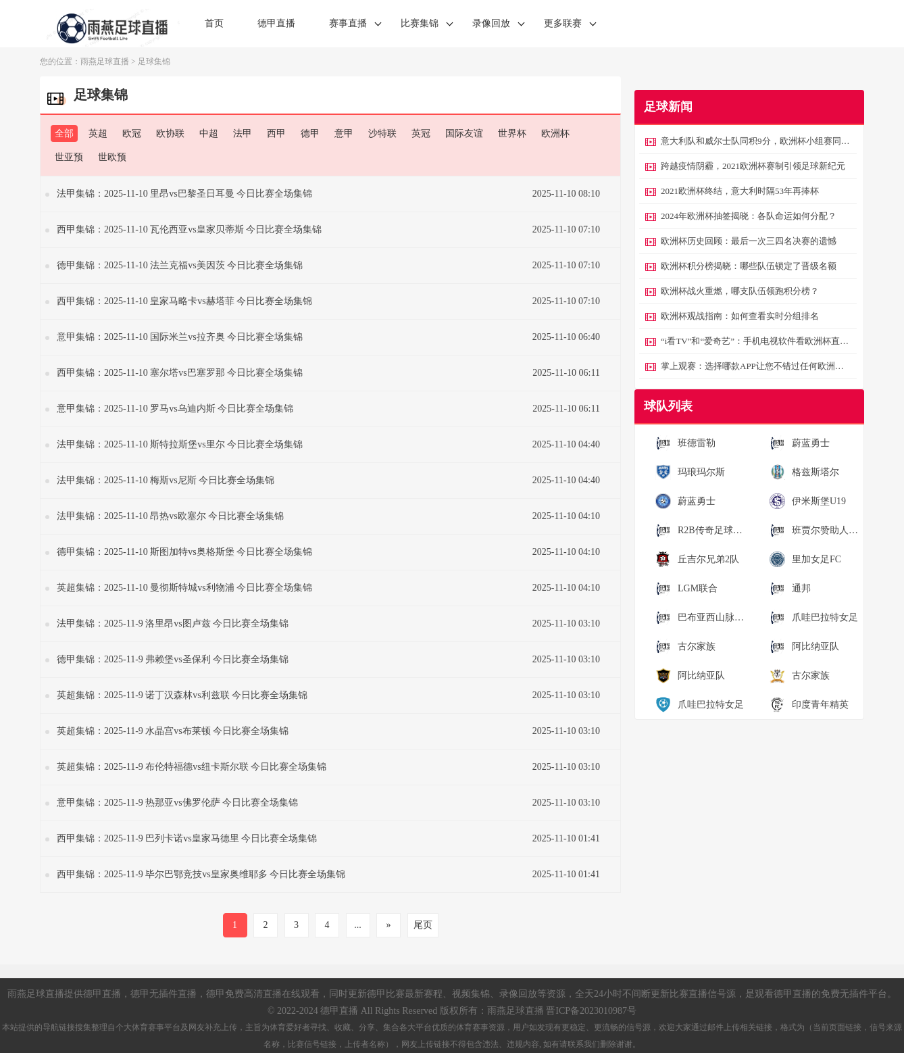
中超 (208, 133)
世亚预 (69, 157)
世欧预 (112, 157)
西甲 (276, 133)
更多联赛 (563, 23)
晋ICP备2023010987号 (591, 1011)
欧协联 (170, 133)
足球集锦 (154, 61)
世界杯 (512, 133)
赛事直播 (348, 23)
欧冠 (131, 133)
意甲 (343, 133)
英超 (98, 133)
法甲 (242, 133)
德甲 (310, 133)
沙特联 (382, 133)
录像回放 (491, 23)
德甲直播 (276, 23)
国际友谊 (464, 133)
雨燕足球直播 (104, 61)
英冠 (420, 133)
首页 (214, 23)
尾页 (422, 925)
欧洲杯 (555, 133)
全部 (64, 133)
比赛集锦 (419, 23)
